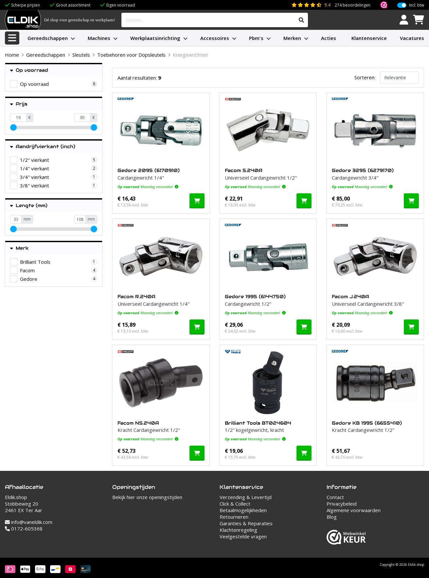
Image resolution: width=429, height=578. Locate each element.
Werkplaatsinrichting (155, 38)
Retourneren (234, 516)
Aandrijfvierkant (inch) (42, 146)
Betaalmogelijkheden (243, 510)
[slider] (13, 127)
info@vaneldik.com (28, 522)
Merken (292, 38)
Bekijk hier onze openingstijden (147, 497)
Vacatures (412, 38)
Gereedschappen (47, 38)
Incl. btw (416, 5)
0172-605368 (24, 528)
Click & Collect (235, 503)
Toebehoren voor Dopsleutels (131, 54)
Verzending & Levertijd (246, 497)
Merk (19, 248)
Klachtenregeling (238, 530)
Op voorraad (29, 70)
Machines (99, 38)
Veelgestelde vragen (243, 536)
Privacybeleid (342, 503)
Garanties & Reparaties (246, 523)
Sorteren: (364, 77)
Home (12, 54)
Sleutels (81, 54)
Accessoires (214, 38)
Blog (332, 516)
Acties (328, 38)
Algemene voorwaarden (354, 510)
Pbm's (256, 38)
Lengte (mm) (28, 205)
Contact (335, 497)
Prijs (18, 104)
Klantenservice (369, 38)
